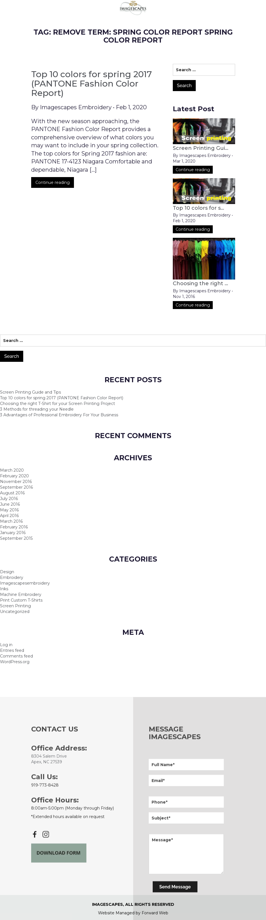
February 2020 (14, 475)
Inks (4, 588)
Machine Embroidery (20, 594)
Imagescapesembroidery (25, 583)
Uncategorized (14, 611)
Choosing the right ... (200, 283)
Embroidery (11, 577)
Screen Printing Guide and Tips (30, 392)
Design (7, 571)
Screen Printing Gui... (200, 148)
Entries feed (12, 650)
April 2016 (9, 515)
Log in (6, 644)
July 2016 (9, 498)
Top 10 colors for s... (198, 208)
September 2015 (16, 538)
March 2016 (11, 521)
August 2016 (12, 492)
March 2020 (12, 470)
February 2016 (14, 527)
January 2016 (12, 532)
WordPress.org (14, 661)
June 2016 (10, 504)
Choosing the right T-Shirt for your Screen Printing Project (57, 403)
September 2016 (16, 487)
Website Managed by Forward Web (133, 912)
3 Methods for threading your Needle (37, 409)
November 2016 (16, 481)
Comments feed (16, 656)
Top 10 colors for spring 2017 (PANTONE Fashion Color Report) (91, 87)
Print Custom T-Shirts (21, 600)
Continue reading (52, 186)
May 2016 (9, 509)
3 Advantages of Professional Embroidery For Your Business (59, 414)
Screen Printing (15, 605)
